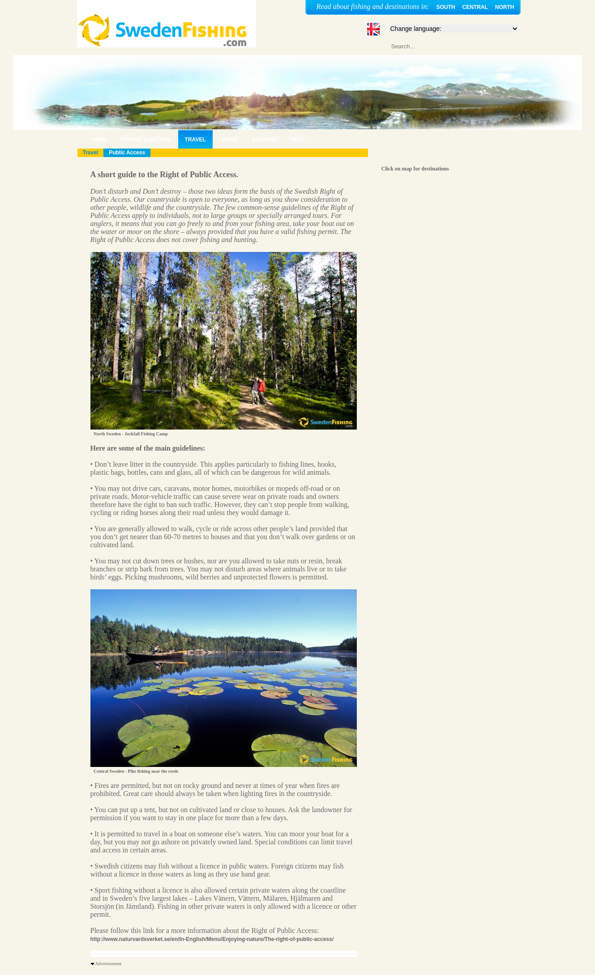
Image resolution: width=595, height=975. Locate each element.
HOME (99, 139)
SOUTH (446, 7)
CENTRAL (475, 7)
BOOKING (264, 139)
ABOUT (229, 139)
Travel (90, 152)
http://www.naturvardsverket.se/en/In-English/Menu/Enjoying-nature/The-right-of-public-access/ (212, 939)
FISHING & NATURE (146, 139)
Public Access (127, 152)
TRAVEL (195, 139)
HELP (298, 139)
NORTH (504, 7)
